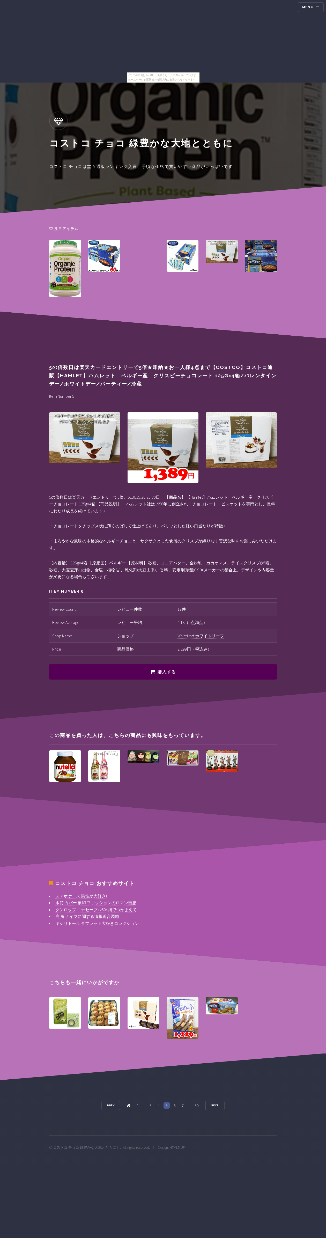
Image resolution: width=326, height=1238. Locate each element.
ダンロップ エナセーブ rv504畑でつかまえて (96, 909)
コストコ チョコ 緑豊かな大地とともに (84, 1147)
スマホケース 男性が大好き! (81, 895)
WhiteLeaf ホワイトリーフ (200, 635)
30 (197, 1105)
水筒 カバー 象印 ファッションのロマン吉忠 (95, 902)
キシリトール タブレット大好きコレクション (97, 923)
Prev (111, 1105)
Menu (308, 7)
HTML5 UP (177, 1147)
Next (215, 1105)
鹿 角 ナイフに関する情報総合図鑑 (87, 916)
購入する (167, 671)
